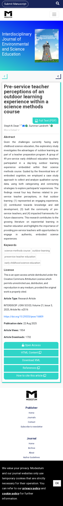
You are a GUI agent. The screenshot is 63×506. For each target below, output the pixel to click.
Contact (31, 422)
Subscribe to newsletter (32, 427)
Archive (31, 448)
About (31, 453)
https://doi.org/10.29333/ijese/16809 (23, 316)
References (31, 367)
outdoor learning (41, 250)
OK (57, 483)
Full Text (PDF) (45, 120)
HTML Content (31, 352)
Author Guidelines (31, 457)
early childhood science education (22, 263)
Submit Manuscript (15, 4)
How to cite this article (31, 375)
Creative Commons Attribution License (24, 279)
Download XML (31, 360)
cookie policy (10, 493)
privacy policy (31, 488)
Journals (31, 417)
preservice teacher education (20, 256)
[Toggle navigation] (54, 14)
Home (31, 413)
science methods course (17, 250)
